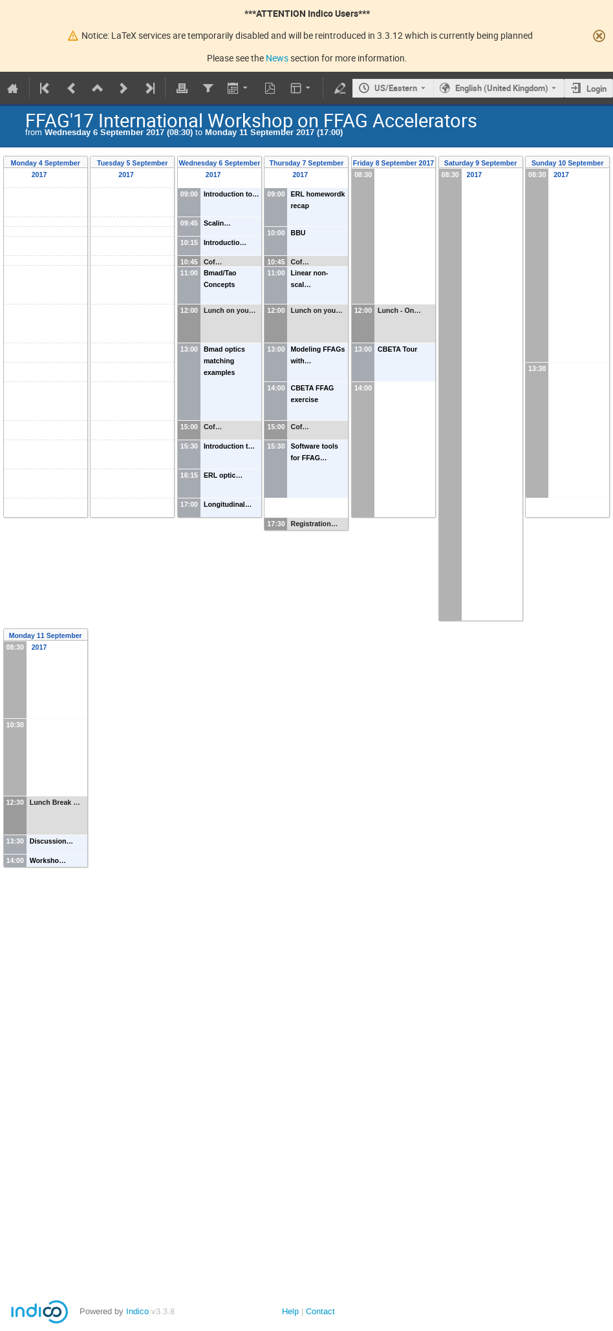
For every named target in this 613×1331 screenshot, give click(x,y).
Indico (137, 1311)
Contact (320, 1311)
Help (290, 1311)
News (277, 58)
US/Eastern (395, 88)
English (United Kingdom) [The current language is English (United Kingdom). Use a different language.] (501, 88)
